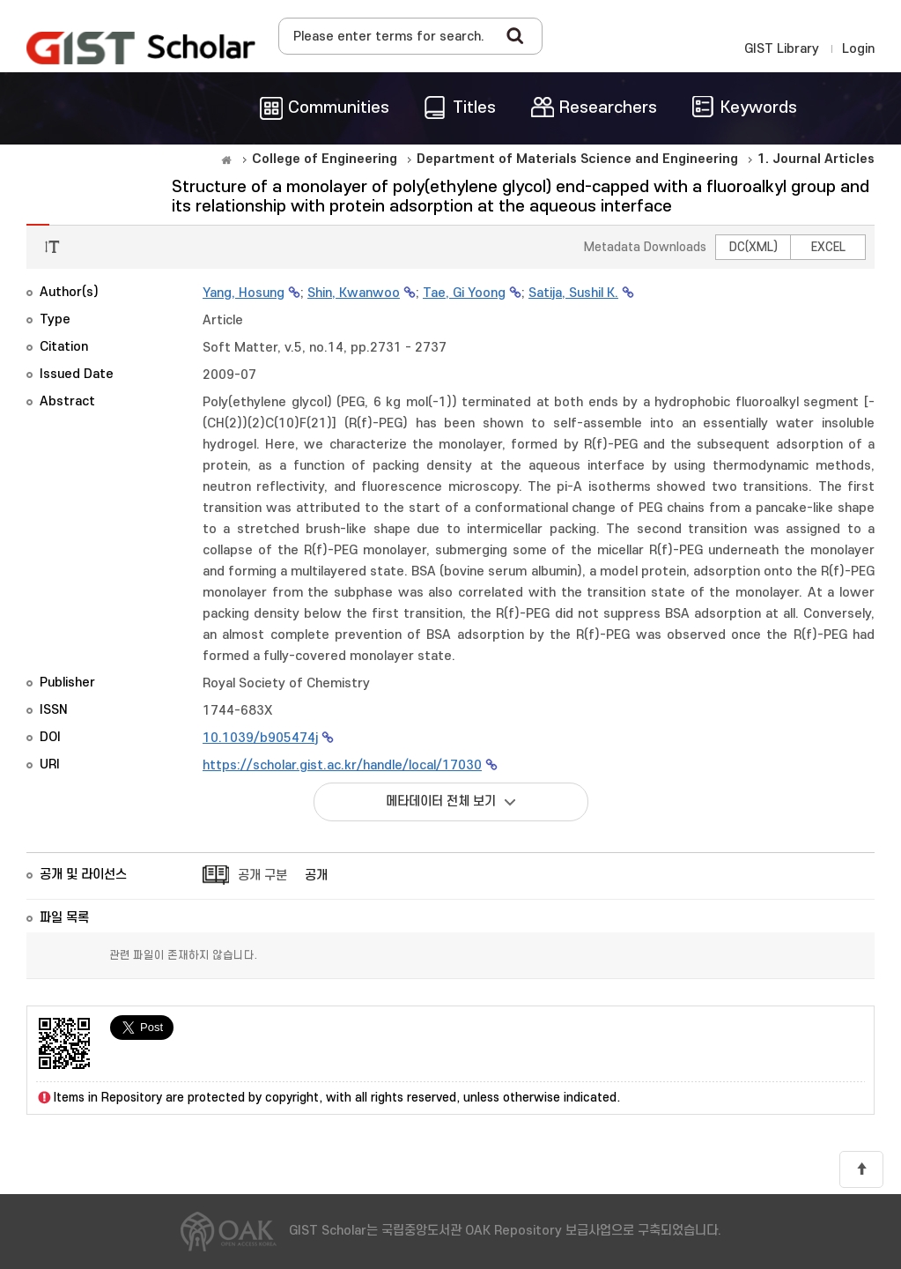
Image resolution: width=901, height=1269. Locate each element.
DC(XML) (753, 247)
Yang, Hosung (243, 293)
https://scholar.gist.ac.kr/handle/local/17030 (342, 765)
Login (858, 48)
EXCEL (828, 247)
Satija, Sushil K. (573, 293)
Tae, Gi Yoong (464, 293)
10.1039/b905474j (260, 738)
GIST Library (781, 48)
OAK (140, 47)
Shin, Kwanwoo (353, 293)
